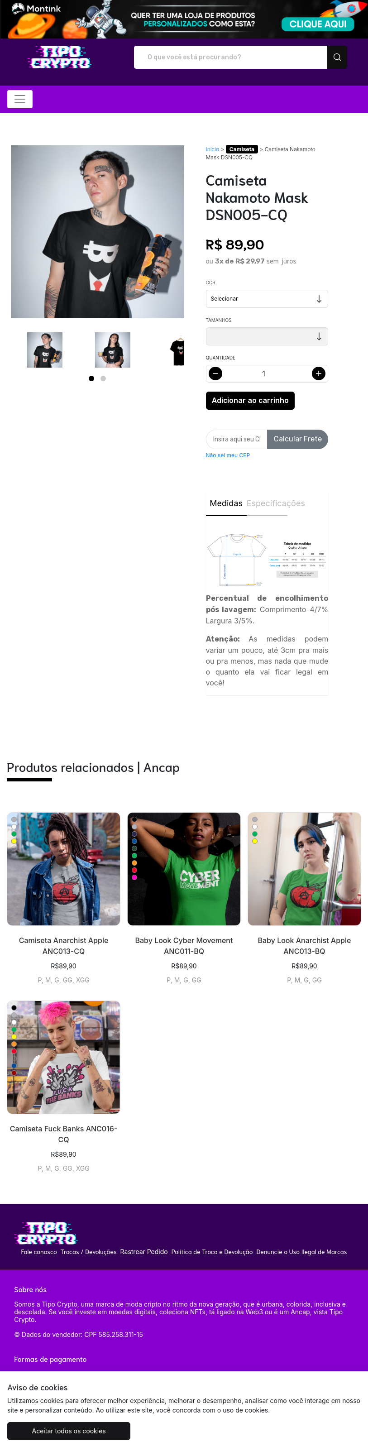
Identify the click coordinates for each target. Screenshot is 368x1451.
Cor (210, 282)
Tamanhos (219, 320)
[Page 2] (103, 378)
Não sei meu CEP (228, 455)
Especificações (267, 503)
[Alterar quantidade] (267, 373)
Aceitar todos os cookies (66, 1431)
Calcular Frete (298, 439)
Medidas (226, 503)
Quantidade (220, 357)
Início (213, 149)
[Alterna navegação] (20, 99)
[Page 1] (91, 378)
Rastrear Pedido (144, 1251)
